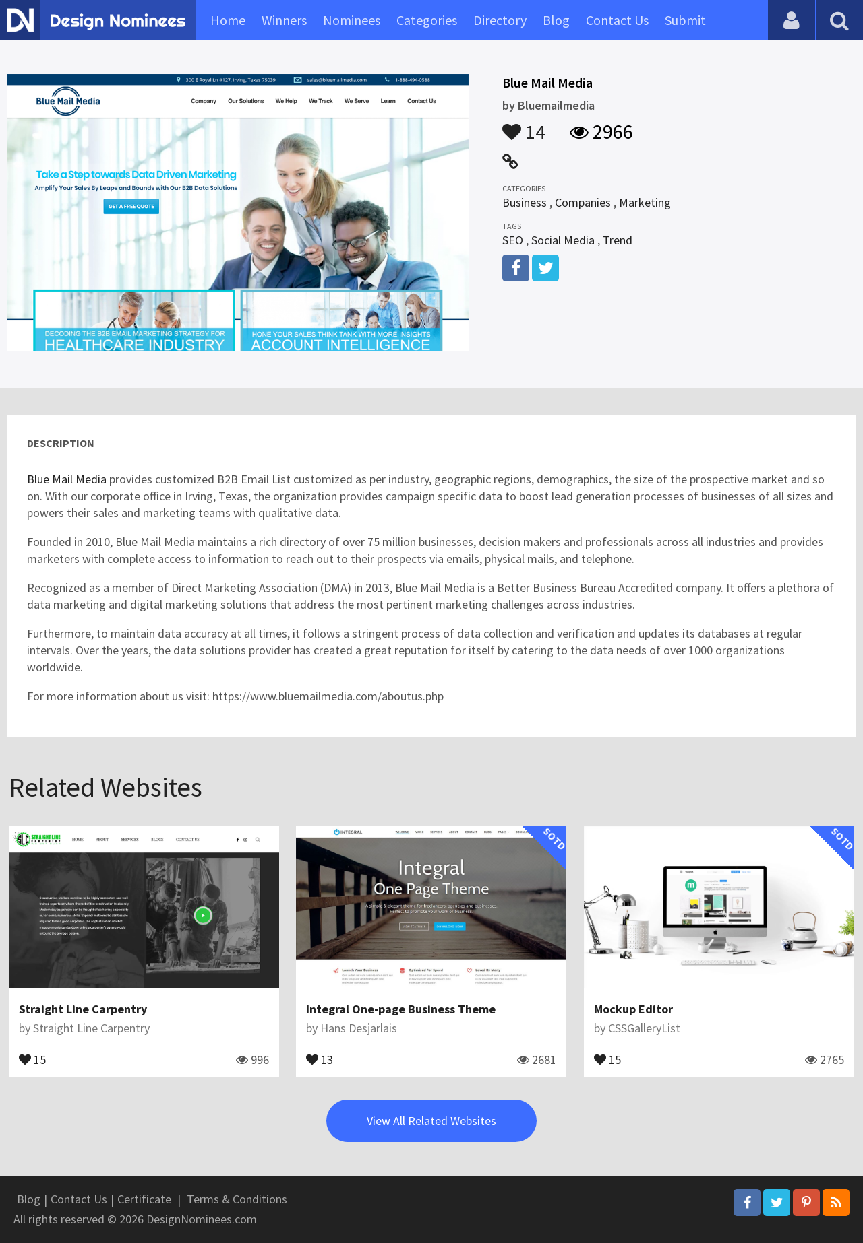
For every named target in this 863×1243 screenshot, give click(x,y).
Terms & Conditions (237, 1199)
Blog (556, 19)
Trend (617, 240)
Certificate (144, 1199)
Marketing (645, 202)
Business (524, 202)
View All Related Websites (431, 1121)
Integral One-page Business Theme (401, 1009)
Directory (500, 19)
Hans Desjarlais (358, 1028)
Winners (284, 19)
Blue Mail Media (67, 479)
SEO (512, 240)
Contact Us (617, 19)
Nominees (351, 19)
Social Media (563, 240)
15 (32, 1058)
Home (227, 19)
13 (319, 1058)
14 (523, 125)
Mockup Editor (633, 1009)
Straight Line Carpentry (83, 1009)
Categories (426, 19)
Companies (583, 202)
